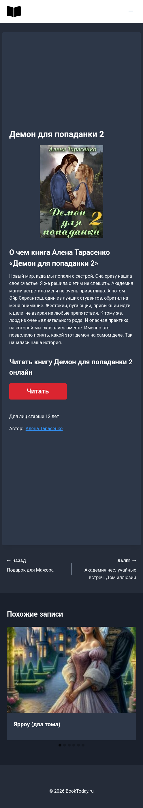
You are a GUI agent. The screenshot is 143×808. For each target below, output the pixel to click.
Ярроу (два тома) (37, 724)
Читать (38, 391)
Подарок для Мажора (37, 565)
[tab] (60, 745)
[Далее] (126, 683)
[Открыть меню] (130, 11)
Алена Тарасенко (44, 428)
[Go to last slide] (17, 683)
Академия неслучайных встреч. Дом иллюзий (106, 568)
